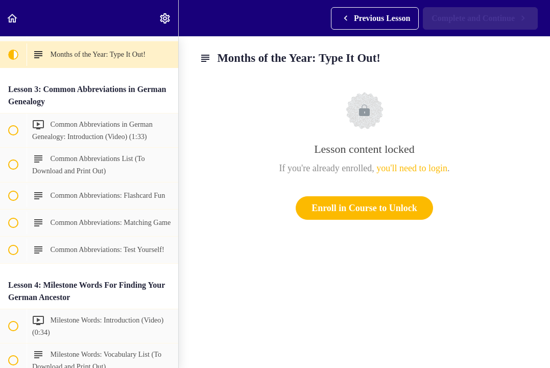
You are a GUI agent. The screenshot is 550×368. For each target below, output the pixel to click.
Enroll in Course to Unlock (364, 208)
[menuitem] (165, 18)
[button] (13, 18)
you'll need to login (411, 168)
